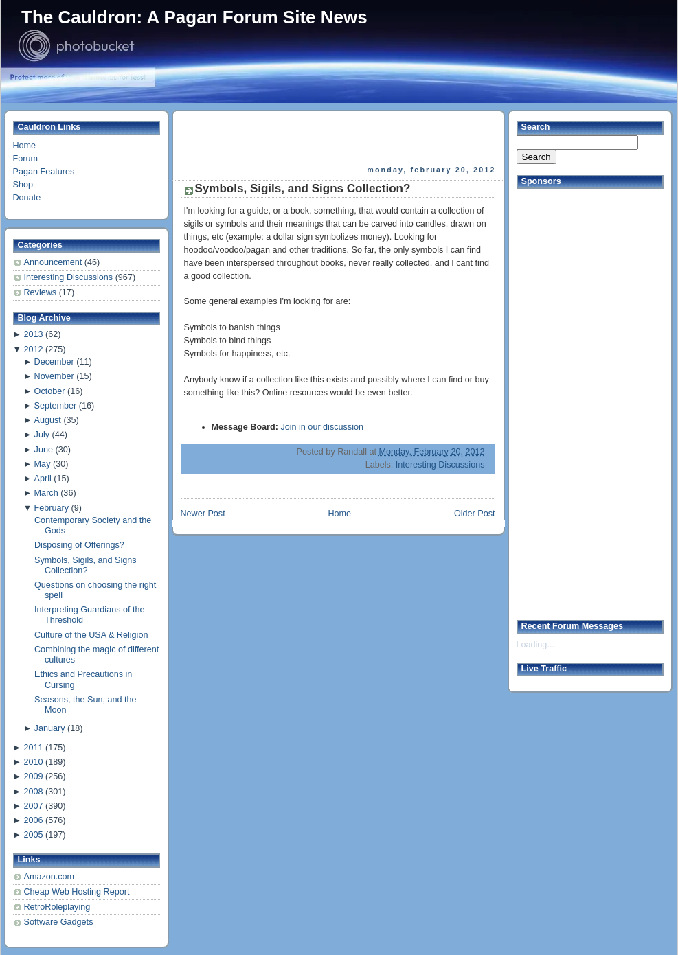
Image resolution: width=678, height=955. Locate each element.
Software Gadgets (58, 922)
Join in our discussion (321, 427)
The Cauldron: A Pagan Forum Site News (194, 17)
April (43, 478)
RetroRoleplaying (57, 907)
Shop (23, 184)
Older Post (474, 513)
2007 (33, 806)
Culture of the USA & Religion (91, 635)
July (41, 434)
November (54, 376)
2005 (33, 835)
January (49, 728)
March (46, 493)
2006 (33, 820)
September (55, 406)
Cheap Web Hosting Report (77, 892)
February (51, 508)
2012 (33, 349)
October (49, 391)
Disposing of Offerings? (79, 545)
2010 (33, 762)
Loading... (535, 644)
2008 (33, 791)
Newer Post (203, 513)
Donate (27, 198)
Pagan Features (44, 171)
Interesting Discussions (69, 277)
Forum (25, 158)
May (42, 464)
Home (24, 145)
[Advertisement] (339, 138)
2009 (33, 776)
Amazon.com (49, 877)
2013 (33, 334)
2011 (33, 747)
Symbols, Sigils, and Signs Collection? (85, 565)
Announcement (54, 262)
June (43, 450)
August (47, 420)
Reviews (41, 292)
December (54, 362)
